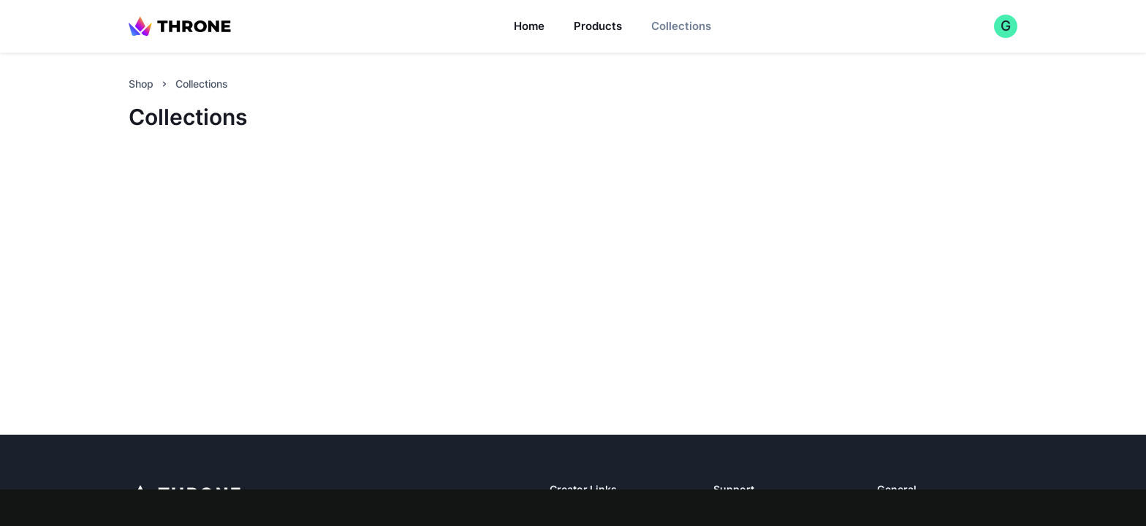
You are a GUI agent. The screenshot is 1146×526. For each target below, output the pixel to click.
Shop (141, 83)
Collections (681, 26)
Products (598, 26)
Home (529, 26)
